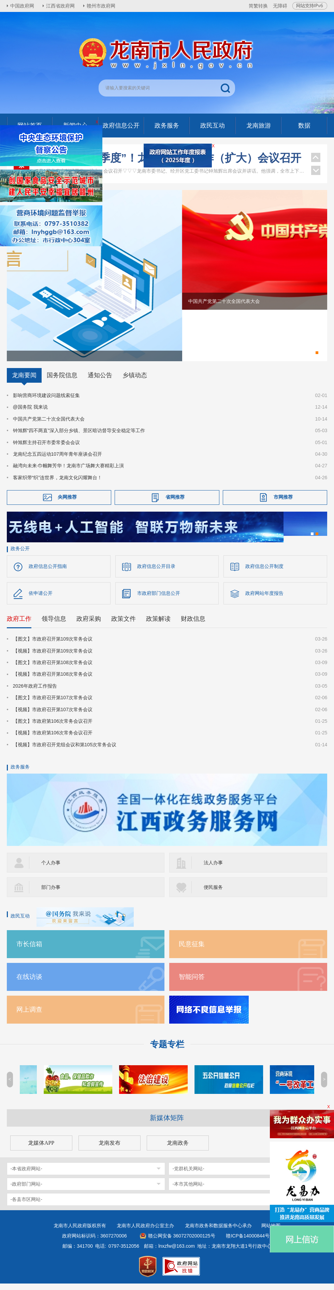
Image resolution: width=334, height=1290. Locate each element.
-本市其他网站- (188, 1190)
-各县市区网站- (26, 1205)
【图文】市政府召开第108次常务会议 (52, 669)
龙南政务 (178, 1149)
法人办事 (213, 869)
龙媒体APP (41, 1149)
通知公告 (100, 381)
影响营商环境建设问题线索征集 (46, 402)
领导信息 (54, 625)
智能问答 (192, 983)
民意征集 (192, 950)
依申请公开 (41, 599)
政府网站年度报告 (264, 599)
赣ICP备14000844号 (248, 1242)
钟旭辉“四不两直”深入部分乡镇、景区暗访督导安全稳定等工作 (79, 437)
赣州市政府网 (101, 6)
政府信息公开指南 (48, 572)
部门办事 (50, 893)
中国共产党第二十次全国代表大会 (49, 425)
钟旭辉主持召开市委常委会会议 (46, 449)
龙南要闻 (24, 381)
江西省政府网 (60, 6)
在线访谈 (29, 983)
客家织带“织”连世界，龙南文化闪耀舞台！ (57, 484)
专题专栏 (167, 1050)
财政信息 (193, 625)
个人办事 (50, 869)
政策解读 (158, 625)
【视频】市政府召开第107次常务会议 (52, 716)
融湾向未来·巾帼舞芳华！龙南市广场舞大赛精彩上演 (68, 472)
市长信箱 (29, 950)
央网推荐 (67, 503)
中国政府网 (22, 6)
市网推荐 (283, 503)
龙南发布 (109, 1149)
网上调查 (29, 1016)
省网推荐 (175, 503)
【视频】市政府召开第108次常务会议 (52, 681)
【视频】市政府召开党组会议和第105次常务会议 (64, 751)
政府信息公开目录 (156, 572)
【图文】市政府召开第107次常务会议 (52, 704)
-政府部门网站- (26, 1190)
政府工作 (19, 625)
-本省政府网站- (26, 1175)
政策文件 (123, 625)
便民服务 (213, 893)
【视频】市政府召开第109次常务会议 (52, 657)
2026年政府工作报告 (35, 692)
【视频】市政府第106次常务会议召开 (52, 739)
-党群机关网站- (188, 1175)
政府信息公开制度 (264, 572)
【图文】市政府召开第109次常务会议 (52, 645)
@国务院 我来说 (30, 413)
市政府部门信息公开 (158, 599)
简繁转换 (258, 6)
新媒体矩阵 (167, 1124)
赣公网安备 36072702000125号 (181, 1242)
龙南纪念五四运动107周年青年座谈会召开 (57, 460)
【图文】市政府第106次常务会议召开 (52, 727)
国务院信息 (62, 381)
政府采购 (88, 625)
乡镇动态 (134, 381)
